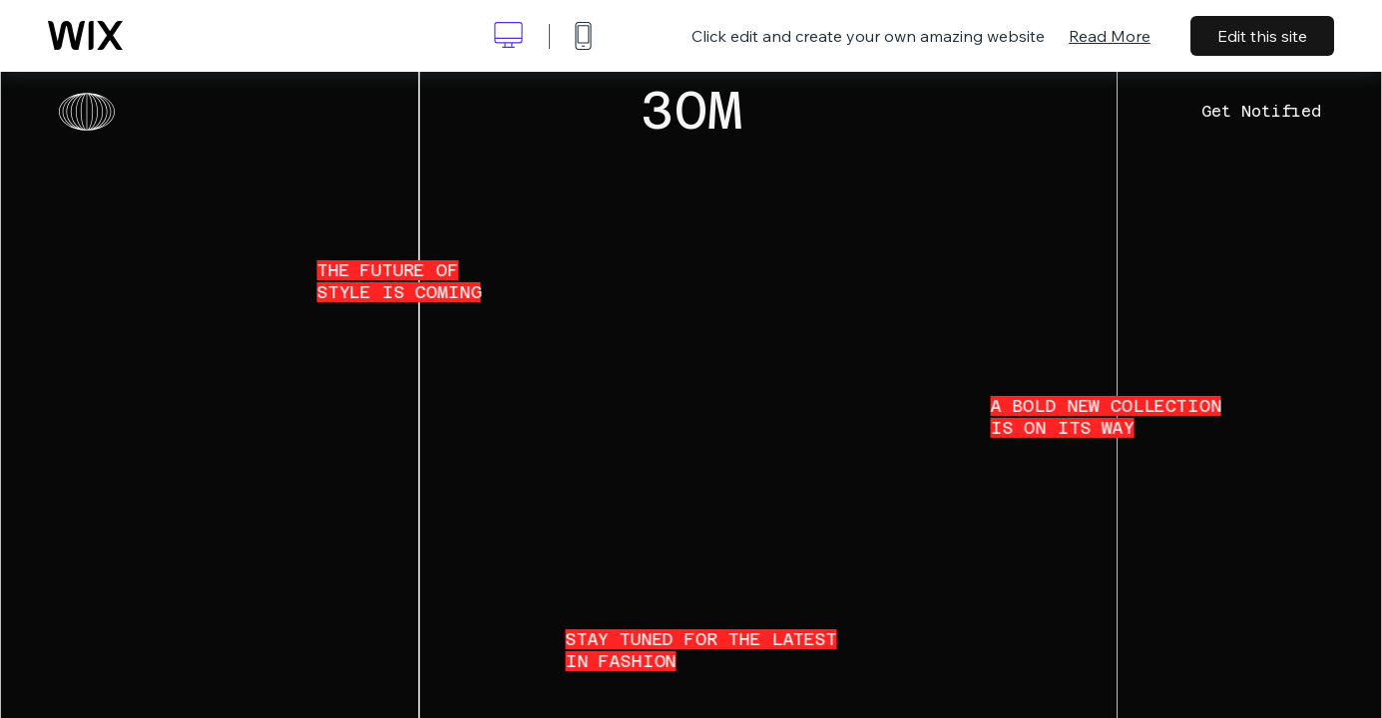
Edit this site (1262, 36)
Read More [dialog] (1110, 36)
